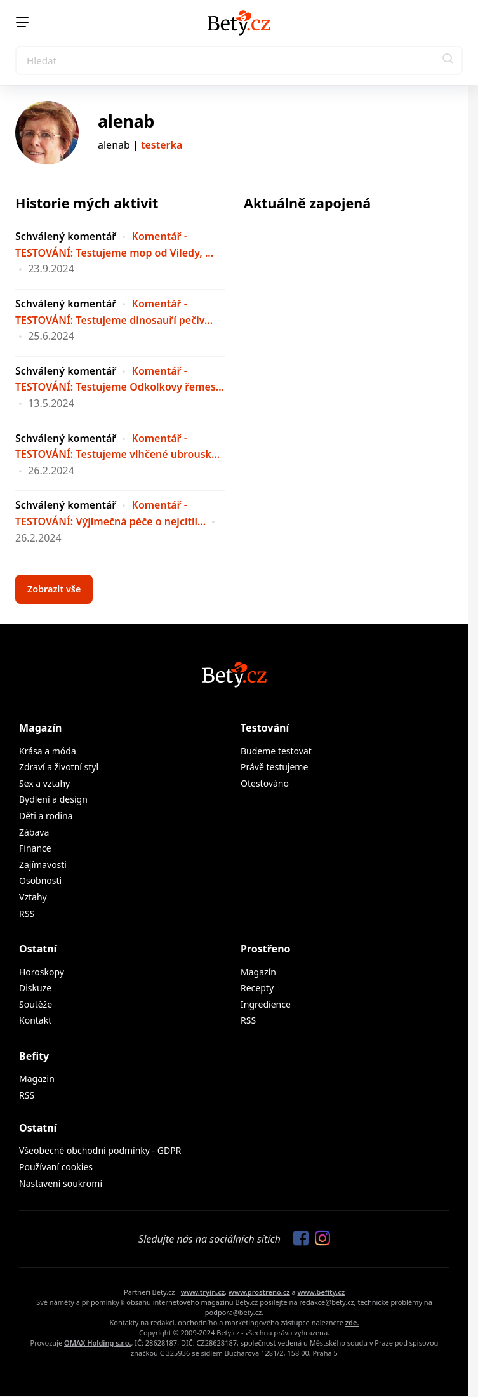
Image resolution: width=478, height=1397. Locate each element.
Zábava (34, 832)
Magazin (37, 1079)
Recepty (257, 988)
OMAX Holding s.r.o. (97, 1342)
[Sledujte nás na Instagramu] (319, 1239)
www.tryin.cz (203, 1292)
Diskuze (35, 988)
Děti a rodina (46, 816)
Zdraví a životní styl (58, 767)
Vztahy (33, 897)
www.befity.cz (321, 1292)
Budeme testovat (276, 751)
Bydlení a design (53, 799)
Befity (34, 1056)
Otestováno (265, 783)
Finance (35, 848)
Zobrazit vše (54, 589)
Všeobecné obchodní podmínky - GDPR (100, 1150)
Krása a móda (47, 751)
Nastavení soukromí (60, 1183)
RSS (26, 913)
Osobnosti (40, 880)
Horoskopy (41, 972)
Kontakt (35, 1020)
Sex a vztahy (44, 783)
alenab (126, 121)
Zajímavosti (43, 865)
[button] (448, 60)
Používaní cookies (56, 1167)
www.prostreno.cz (259, 1292)
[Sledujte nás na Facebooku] (298, 1239)
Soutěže (35, 1004)
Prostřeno (266, 949)
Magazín (40, 728)
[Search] (239, 60)
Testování (265, 728)
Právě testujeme (274, 767)
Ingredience (266, 1004)
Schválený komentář (65, 236)
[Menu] (22, 22)
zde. (352, 1322)
